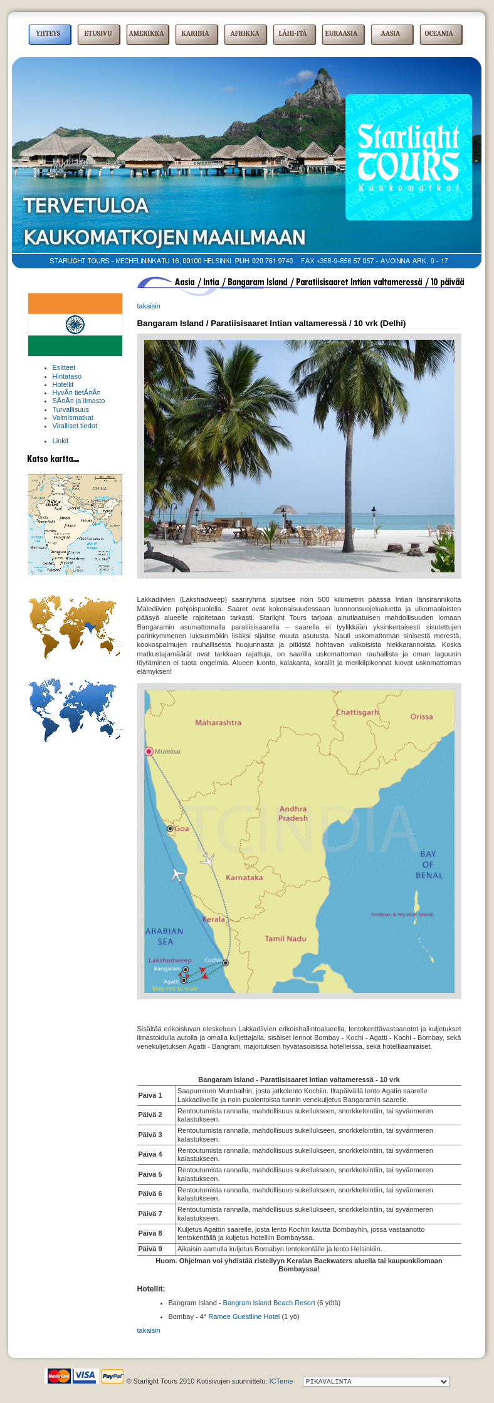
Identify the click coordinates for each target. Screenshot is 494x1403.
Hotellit (63, 384)
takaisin (148, 306)
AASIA (391, 33)
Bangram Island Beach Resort (269, 1302)
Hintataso (67, 376)
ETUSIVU (98, 33)
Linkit (61, 440)
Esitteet (64, 367)
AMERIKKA (146, 33)
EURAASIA (341, 33)
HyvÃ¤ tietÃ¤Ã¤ (77, 392)
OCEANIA (439, 33)
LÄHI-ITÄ (293, 33)
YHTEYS (48, 33)
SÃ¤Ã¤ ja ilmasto (79, 400)
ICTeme (281, 1381)
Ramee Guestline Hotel (244, 1316)
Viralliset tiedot (75, 425)
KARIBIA (195, 33)
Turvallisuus (71, 409)
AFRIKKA (245, 33)
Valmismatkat (73, 417)
